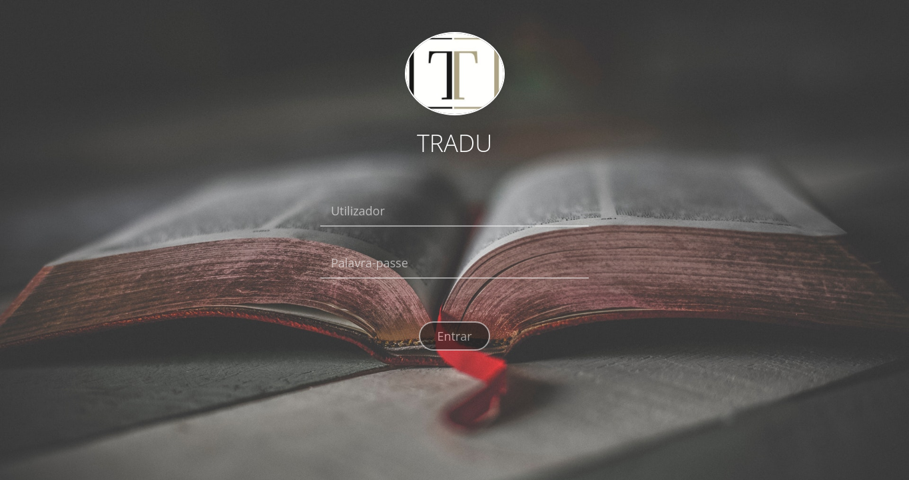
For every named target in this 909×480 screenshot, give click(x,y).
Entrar (454, 336)
